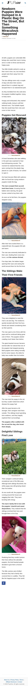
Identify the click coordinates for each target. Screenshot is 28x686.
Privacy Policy (15, 680)
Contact (20, 682)
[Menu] (2, 3)
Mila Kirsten (5, 36)
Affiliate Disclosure (11, 682)
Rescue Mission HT (16, 155)
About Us (6, 680)
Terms (21, 680)
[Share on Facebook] (4, 583)
